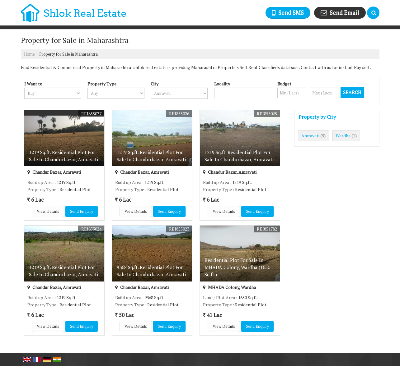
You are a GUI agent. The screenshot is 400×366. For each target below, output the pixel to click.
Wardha (343, 136)
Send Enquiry (81, 211)
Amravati (310, 136)
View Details (48, 211)
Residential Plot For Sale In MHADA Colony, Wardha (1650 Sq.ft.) (237, 267)
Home (29, 54)
